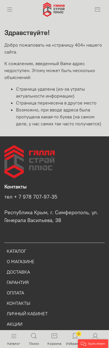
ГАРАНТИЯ (18, 282)
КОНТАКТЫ (18, 303)
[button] (93, 343)
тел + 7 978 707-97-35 (30, 197)
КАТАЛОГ (16, 251)
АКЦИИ (14, 324)
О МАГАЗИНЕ (20, 261)
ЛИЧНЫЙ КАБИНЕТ (27, 313)
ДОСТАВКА (18, 272)
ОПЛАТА (15, 293)
